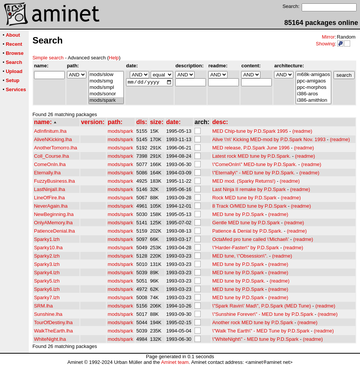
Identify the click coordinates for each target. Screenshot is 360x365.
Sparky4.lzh (47, 272)
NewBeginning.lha (54, 214)
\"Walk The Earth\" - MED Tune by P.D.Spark (261, 331)
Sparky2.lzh (47, 256)
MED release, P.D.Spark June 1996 (251, 148)
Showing (325, 44)
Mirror (328, 37)
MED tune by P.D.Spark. (238, 281)
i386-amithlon (313, 100)
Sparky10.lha (48, 247)
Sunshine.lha (48, 314)
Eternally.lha (47, 173)
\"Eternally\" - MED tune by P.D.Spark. (253, 173)
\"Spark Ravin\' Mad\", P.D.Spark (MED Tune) (261, 306)
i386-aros (313, 94)
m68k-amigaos (313, 74)
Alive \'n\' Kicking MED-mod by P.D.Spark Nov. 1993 (269, 139)
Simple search (48, 58)
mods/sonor (106, 94)
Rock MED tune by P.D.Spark (244, 197)
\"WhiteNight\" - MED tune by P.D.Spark (255, 339)
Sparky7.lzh (47, 297)
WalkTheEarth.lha (53, 331)
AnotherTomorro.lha (55, 148)
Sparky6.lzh (47, 289)
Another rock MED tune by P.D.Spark (252, 322)
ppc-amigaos (313, 81)
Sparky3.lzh (47, 264)
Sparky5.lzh (47, 281)
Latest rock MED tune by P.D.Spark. (251, 156)
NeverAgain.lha (51, 206)
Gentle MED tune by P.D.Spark (246, 222)
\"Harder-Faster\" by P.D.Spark (245, 247)
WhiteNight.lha (50, 339)
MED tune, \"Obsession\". (240, 256)
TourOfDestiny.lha (53, 322)
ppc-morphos (313, 87)
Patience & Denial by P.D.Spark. (247, 231)
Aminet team (175, 362)
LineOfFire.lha (49, 197)
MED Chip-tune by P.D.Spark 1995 (250, 131)
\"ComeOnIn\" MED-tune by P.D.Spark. (254, 164)
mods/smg (106, 81)
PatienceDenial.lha (54, 231)
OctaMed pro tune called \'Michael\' (250, 239)
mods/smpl (106, 87)
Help (114, 58)
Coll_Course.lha (51, 156)
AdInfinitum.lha (50, 131)
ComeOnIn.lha (50, 164)
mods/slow (106, 74)
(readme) (302, 131)
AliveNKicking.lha (53, 139)
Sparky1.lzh (47, 239)
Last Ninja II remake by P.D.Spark (249, 189)
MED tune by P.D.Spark (238, 214)
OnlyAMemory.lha (53, 222)
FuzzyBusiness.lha (54, 181)
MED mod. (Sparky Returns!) (244, 181)
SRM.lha (43, 306)
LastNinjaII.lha (49, 189)
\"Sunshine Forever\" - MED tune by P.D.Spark (262, 314)
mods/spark (106, 100)
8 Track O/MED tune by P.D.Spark (249, 206)
